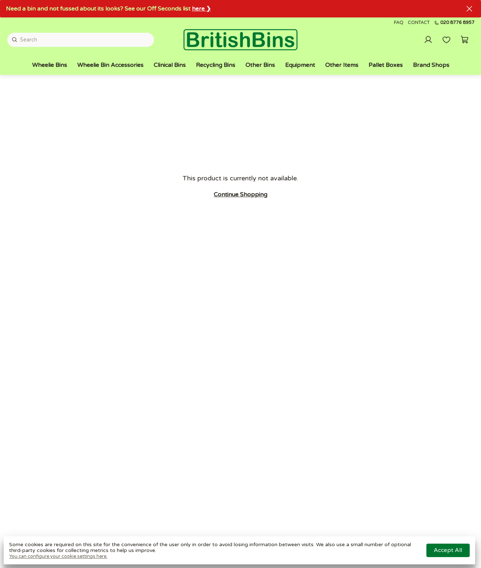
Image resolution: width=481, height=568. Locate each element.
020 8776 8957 (454, 22)
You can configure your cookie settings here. (58, 556)
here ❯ (201, 8)
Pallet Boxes (385, 65)
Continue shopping (240, 194)
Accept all (448, 550)
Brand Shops (431, 65)
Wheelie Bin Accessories (110, 65)
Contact (419, 22)
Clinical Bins (170, 65)
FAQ (398, 22)
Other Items (341, 65)
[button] (465, 40)
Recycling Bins (215, 65)
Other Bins (260, 65)
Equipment (300, 65)
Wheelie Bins (49, 65)
